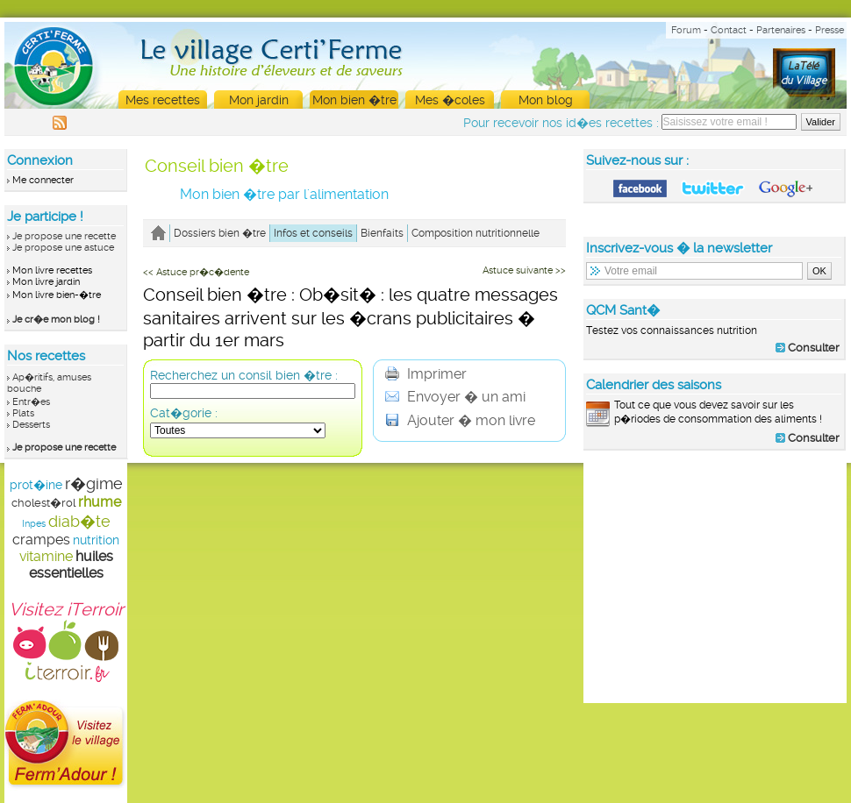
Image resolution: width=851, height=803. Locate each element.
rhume (99, 502)
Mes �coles (450, 100)
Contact (729, 30)
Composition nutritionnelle (475, 233)
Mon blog (545, 100)
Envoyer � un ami (455, 396)
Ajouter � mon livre (460, 420)
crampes (41, 539)
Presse (829, 30)
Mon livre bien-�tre (56, 295)
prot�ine (36, 485)
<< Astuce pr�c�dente (196, 272)
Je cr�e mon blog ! (56, 319)
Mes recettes (162, 100)
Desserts (31, 424)
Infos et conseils (313, 233)
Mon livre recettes (52, 270)
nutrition (96, 540)
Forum (686, 30)
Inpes (34, 523)
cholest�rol (43, 502)
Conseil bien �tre (217, 165)
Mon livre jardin (46, 282)
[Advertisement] (715, 576)
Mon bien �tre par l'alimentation (284, 194)
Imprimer (426, 374)
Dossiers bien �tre (220, 233)
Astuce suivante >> (524, 270)
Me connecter (43, 180)
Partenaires (780, 30)
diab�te (79, 521)
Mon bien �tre (354, 100)
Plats (23, 413)
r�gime (94, 483)
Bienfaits (382, 233)
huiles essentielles (71, 564)
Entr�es (31, 402)
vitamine (46, 556)
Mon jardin (259, 100)
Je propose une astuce (63, 247)
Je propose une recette (64, 236)
